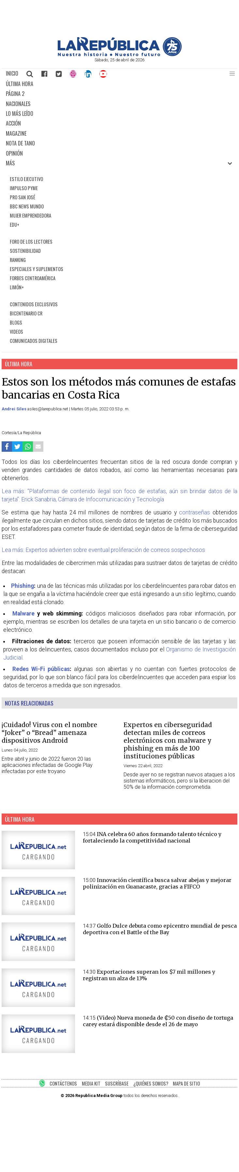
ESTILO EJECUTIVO (26, 178)
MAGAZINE (16, 133)
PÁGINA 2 (15, 94)
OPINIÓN (14, 153)
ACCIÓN (13, 123)
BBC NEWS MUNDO (27, 206)
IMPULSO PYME (24, 188)
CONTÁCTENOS (63, 1083)
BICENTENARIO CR (26, 313)
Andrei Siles (14, 408)
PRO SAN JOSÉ (22, 197)
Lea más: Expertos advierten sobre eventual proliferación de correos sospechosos (103, 550)
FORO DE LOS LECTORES (31, 241)
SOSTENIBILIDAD (25, 250)
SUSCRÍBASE (116, 1083)
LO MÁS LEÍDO (19, 113)
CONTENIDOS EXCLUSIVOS (34, 304)
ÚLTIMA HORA (19, 84)
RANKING (18, 259)
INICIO (12, 73)
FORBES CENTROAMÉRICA (32, 278)
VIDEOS (16, 331)
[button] (232, 73)
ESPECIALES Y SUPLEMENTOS (36, 269)
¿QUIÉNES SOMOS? (150, 1083)
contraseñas (194, 512)
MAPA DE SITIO (186, 1083)
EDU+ (14, 224)
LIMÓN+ (17, 287)
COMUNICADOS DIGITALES (33, 340)
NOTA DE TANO (20, 143)
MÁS (10, 163)
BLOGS (16, 322)
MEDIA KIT (91, 1083)
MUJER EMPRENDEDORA (30, 215)
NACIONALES (18, 104)
